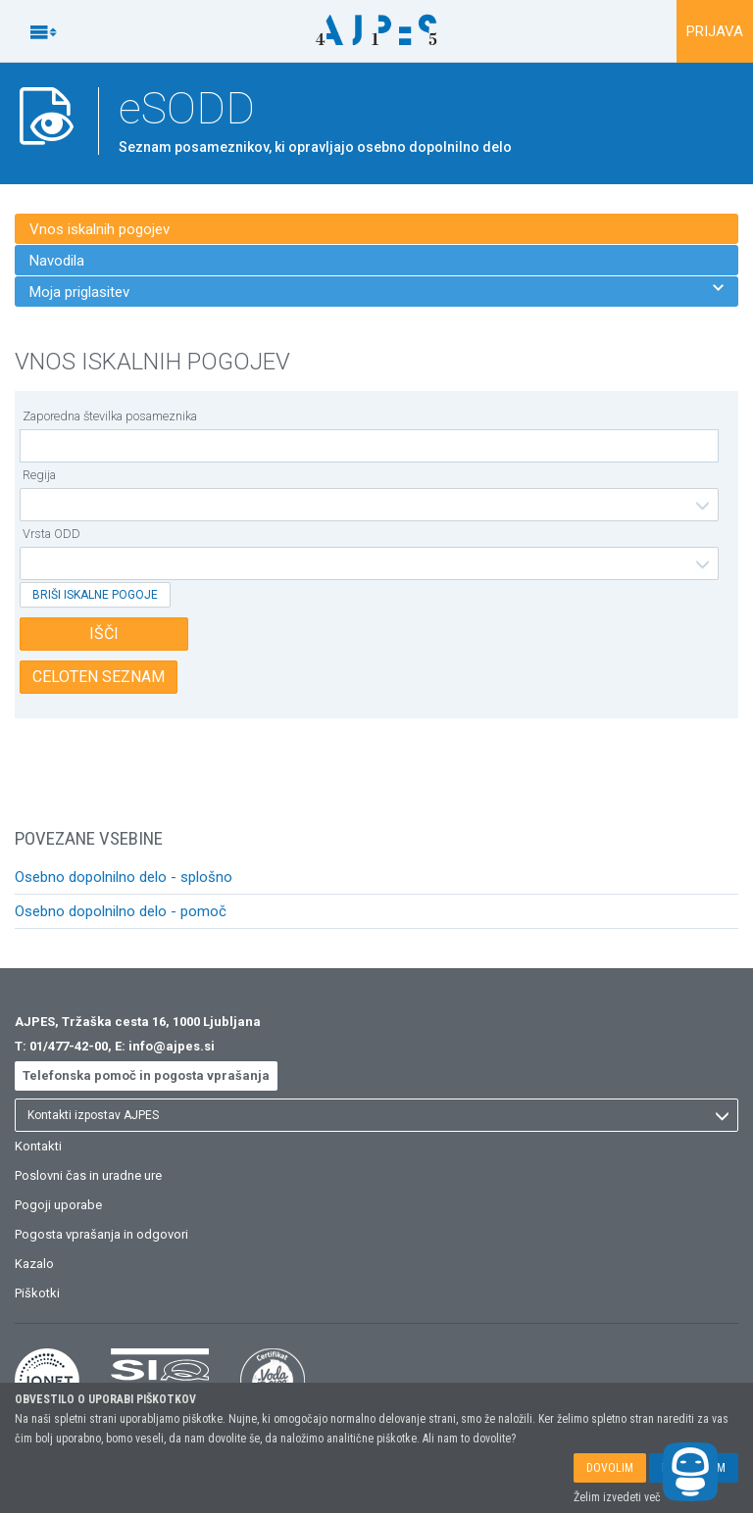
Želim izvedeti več (617, 1497)
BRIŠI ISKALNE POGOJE (95, 595)
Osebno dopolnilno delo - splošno (123, 877)
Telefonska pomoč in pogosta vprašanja (146, 1075)
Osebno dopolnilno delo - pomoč (120, 911)
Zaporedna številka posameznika (110, 416)
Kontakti (38, 1146)
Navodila (56, 260)
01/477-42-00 (68, 1046)
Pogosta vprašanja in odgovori (101, 1234)
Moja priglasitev (376, 291)
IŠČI (104, 633)
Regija (39, 474)
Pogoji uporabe (58, 1204)
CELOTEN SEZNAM (98, 676)
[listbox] (369, 504)
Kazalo (34, 1263)
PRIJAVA (714, 31)
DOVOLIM (609, 1468)
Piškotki (37, 1293)
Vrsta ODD (51, 533)
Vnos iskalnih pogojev (99, 229)
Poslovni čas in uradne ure (88, 1175)
